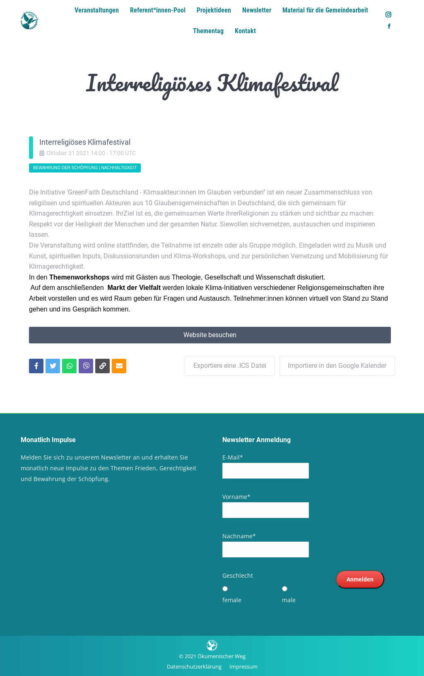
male (289, 600)
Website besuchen (209, 335)
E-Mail (232, 457)
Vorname (236, 497)
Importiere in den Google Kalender (337, 366)
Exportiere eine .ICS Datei (229, 366)
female (231, 600)
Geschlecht (237, 575)
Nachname (239, 536)
